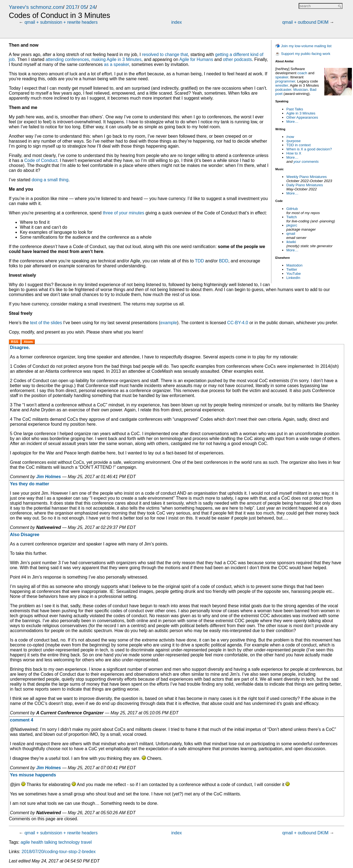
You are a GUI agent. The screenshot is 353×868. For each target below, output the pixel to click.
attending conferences (67, 59)
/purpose (293, 141)
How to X (293, 153)
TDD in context (298, 145)
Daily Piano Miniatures (304, 185)
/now (290, 137)
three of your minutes (123, 213)
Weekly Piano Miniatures (306, 177)
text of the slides (46, 322)
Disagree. (20, 347)
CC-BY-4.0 (237, 322)
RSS (14, 342)
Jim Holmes (48, 476)
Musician (300, 89)
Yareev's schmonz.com (36, 7)
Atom (28, 342)
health (37, 842)
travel (86, 842)
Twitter (291, 269)
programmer (285, 81)
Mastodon (294, 265)
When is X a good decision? (309, 149)
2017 (72, 7)
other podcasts (237, 59)
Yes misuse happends (33, 775)
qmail (290, 233)
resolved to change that (165, 54)
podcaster (283, 89)
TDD (199, 261)
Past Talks (294, 109)
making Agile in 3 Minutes (116, 59)
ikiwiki (291, 242)
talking (50, 842)
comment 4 (21, 720)
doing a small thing (50, 179)
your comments (306, 161)
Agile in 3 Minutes (300, 113)
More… (292, 121)
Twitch (291, 217)
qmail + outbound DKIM (305, 22)
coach (302, 73)
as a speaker (116, 64)
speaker (281, 77)
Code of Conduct (40, 160)
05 (83, 7)
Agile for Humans (196, 59)
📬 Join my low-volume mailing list (303, 46)
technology (69, 842)
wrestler (281, 85)
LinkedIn (293, 278)
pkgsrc (291, 225)
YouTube (293, 273)
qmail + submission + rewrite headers (61, 22)
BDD (223, 261)
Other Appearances (302, 117)
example (168, 322)
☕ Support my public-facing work (302, 54)
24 (92, 7)
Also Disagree (24, 534)
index (176, 22)
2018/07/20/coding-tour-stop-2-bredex (59, 851)
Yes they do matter (29, 483)
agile (25, 842)
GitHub (292, 209)
